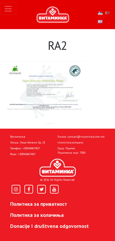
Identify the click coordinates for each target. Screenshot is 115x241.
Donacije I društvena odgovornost (49, 226)
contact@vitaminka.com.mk (86, 137)
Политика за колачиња (37, 215)
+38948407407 (31, 148)
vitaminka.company (70, 142)
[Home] (58, 168)
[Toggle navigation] (8, 9)
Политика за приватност (38, 204)
